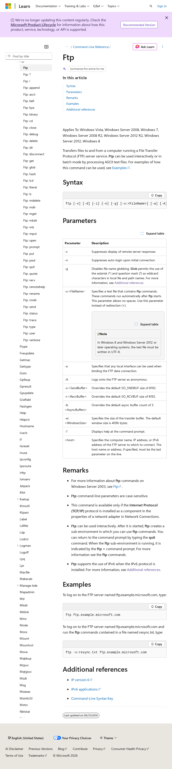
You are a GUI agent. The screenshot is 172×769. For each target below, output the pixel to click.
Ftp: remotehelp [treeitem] (34, 287)
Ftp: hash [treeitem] (29, 174)
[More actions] (163, 46)
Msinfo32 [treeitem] (26, 698)
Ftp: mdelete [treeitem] (31, 200)
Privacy (98, 749)
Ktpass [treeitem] (24, 512)
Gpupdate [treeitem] (26, 393)
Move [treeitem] (24, 652)
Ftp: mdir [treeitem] (29, 207)
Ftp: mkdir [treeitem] (30, 220)
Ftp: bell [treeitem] (28, 101)
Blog (61, 749)
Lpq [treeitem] (22, 559)
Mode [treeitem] (24, 625)
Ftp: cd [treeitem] (28, 121)
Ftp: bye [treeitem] (28, 107)
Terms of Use (14, 755)
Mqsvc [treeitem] (24, 665)
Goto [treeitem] (23, 373)
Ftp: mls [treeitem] (28, 227)
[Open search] (150, 6)
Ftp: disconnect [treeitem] (33, 154)
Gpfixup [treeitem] (25, 379)
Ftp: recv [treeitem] (29, 280)
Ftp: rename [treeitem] (31, 293)
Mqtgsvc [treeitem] (26, 671)
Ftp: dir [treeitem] (28, 147)
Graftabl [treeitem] (25, 399)
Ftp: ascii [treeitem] (29, 94)
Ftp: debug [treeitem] (30, 134)
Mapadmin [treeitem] (27, 592)
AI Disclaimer (14, 749)
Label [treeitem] (23, 519)
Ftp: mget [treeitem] (30, 213)
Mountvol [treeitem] (26, 645)
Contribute (80, 749)
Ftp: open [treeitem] (29, 240)
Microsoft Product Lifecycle (33, 24)
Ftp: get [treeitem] (28, 161)
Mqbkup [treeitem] (25, 658)
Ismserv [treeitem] (25, 479)
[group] (115, 204)
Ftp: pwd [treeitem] (29, 260)
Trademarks (36, 755)
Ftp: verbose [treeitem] (31, 340)
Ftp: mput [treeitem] (30, 233)
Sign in (162, 6)
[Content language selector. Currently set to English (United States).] (25, 738)
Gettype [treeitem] (25, 366)
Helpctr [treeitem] (25, 419)
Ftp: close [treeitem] (29, 127)
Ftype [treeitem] (23, 346)
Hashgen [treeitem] (26, 406)
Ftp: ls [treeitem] (27, 194)
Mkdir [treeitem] (24, 605)
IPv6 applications (84, 689)
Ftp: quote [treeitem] (30, 273)
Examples (72, 103)
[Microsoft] (8, 6)
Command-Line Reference (91, 47)
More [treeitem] (23, 632)
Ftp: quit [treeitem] (29, 267)
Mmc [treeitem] (23, 619)
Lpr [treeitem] (22, 565)
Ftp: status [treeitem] (30, 313)
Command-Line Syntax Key (92, 698)
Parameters (74, 92)
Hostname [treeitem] (27, 426)
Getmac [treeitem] (25, 360)
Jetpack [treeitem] (25, 486)
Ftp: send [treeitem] (29, 307)
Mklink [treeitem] (24, 612)
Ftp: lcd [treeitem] (28, 180)
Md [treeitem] (22, 599)
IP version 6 (80, 679)
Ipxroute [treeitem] (25, 466)
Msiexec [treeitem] (25, 691)
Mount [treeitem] (24, 638)
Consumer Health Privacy (128, 749)
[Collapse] (46, 47)
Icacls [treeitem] (23, 433)
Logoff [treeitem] (24, 552)
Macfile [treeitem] (25, 572)
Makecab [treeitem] (26, 579)
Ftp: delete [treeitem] (30, 141)
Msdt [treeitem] (23, 678)
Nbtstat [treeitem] (25, 711)
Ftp (115, 486)
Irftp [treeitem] (23, 473)
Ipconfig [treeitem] (25, 459)
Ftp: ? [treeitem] (27, 74)
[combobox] (28, 56)
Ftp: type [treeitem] (29, 327)
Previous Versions (41, 749)
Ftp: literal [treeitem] (30, 187)
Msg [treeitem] (23, 685)
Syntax (70, 86)
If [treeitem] (21, 439)
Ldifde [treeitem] (24, 525)
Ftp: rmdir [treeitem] (30, 300)
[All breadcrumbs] (67, 46)
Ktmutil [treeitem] (25, 506)
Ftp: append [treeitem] (31, 87)
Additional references (80, 109)
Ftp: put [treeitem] (28, 253)
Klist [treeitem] (22, 492)
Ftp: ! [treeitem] (26, 81)
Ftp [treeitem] (25, 67)
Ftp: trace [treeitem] (29, 320)
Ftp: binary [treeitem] (30, 114)
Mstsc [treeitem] (24, 705)
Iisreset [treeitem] (24, 446)
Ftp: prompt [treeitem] (31, 247)
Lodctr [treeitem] (24, 539)
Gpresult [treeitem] (25, 386)
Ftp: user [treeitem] (29, 333)
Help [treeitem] (23, 413)
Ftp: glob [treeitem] (29, 167)
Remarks (72, 98)
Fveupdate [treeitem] (27, 353)
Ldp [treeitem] (22, 532)
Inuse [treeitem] (23, 453)
